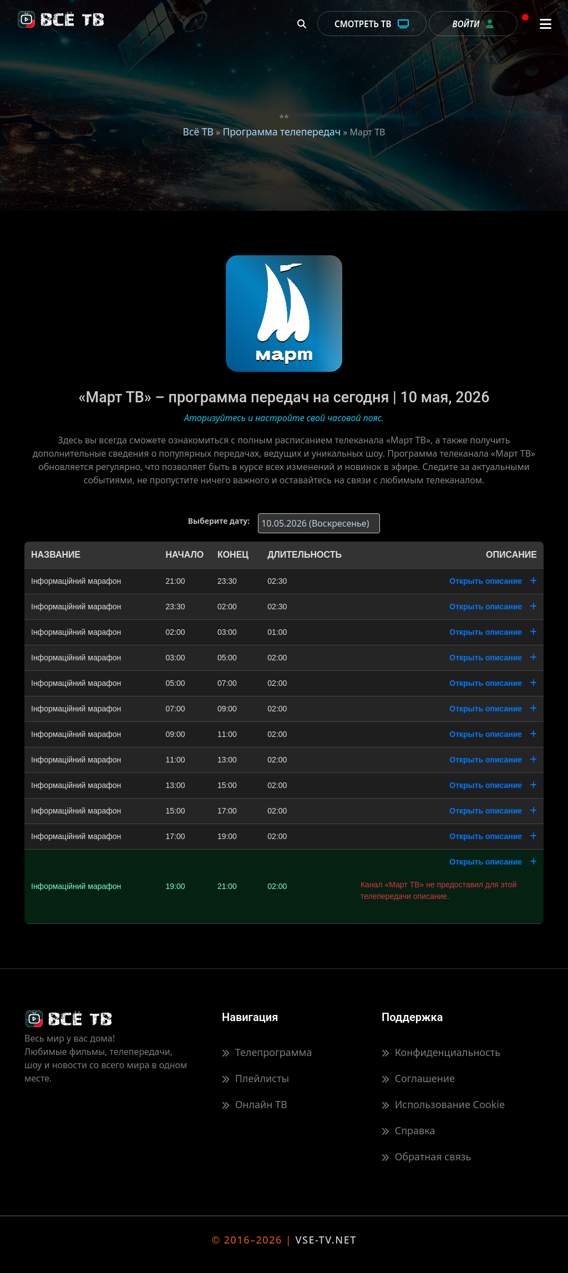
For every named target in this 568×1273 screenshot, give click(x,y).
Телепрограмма (267, 1052)
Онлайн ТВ (254, 1104)
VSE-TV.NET (325, 1239)
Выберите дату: (219, 521)
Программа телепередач (281, 131)
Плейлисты (255, 1078)
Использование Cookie (443, 1104)
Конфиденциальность (441, 1052)
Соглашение (418, 1078)
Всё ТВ (198, 131)
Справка (408, 1130)
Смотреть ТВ (371, 23)
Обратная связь (426, 1156)
